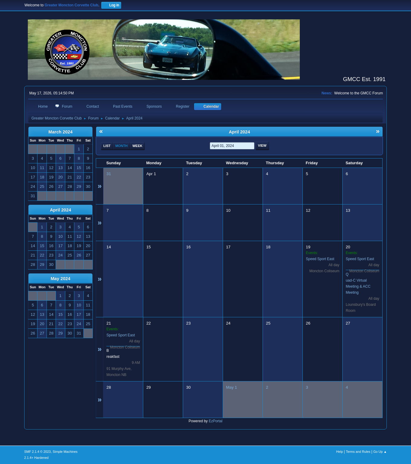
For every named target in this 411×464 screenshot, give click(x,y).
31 (108, 174)
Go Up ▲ (380, 451)
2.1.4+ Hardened (36, 457)
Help (339, 451)
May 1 (231, 387)
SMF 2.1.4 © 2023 (37, 451)
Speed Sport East (320, 259)
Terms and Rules (358, 451)
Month (121, 146)
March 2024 (60, 131)
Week (137, 146)
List (107, 146)
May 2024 (60, 278)
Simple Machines (65, 451)
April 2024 (60, 209)
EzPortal (215, 421)
